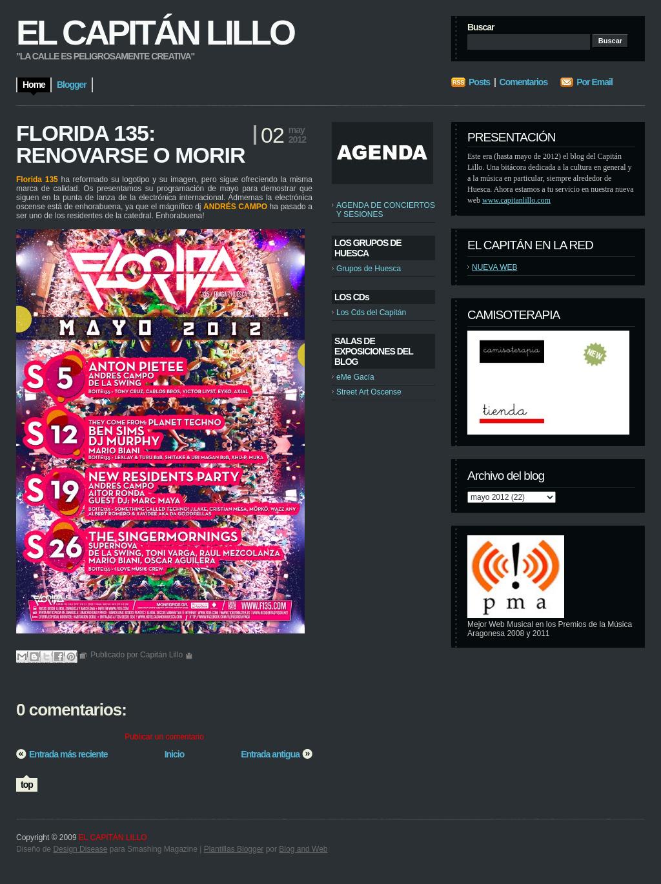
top (27, 784)
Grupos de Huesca (368, 268)
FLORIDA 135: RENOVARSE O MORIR (130, 144)
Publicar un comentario (164, 736)
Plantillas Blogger (234, 849)
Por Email (594, 82)
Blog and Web (303, 849)
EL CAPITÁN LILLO (155, 32)
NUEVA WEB (494, 267)
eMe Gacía (355, 377)
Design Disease (80, 849)
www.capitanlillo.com (516, 200)
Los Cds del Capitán (371, 312)
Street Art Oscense (369, 391)
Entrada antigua (270, 754)
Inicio (175, 754)
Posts (479, 82)
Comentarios (524, 82)
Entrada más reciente (68, 754)
